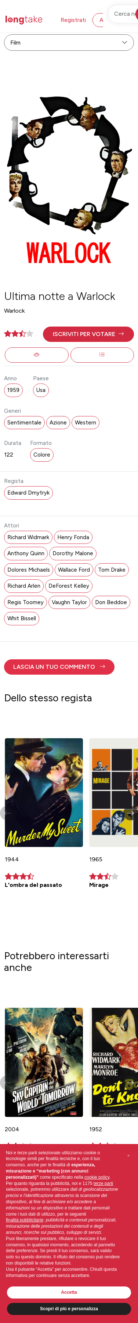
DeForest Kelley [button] (68, 586)
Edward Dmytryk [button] (28, 492)
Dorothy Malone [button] (72, 553)
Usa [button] (41, 390)
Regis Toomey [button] (25, 602)
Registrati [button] (73, 19)
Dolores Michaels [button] (28, 570)
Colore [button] (41, 454)
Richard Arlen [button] (23, 586)
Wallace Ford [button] (74, 570)
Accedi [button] (108, 19)
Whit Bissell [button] (21, 618)
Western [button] (85, 422)
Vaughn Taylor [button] (69, 602)
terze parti (103, 1183)
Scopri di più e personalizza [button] (69, 1308)
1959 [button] (13, 390)
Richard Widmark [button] (28, 537)
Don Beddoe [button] (111, 602)
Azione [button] (58, 422)
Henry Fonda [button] (73, 537)
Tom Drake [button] (112, 570)
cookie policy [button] (96, 1177)
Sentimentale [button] (24, 422)
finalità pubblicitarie (24, 1220)
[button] (88, 334)
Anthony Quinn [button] (25, 553)
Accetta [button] (69, 1292)
